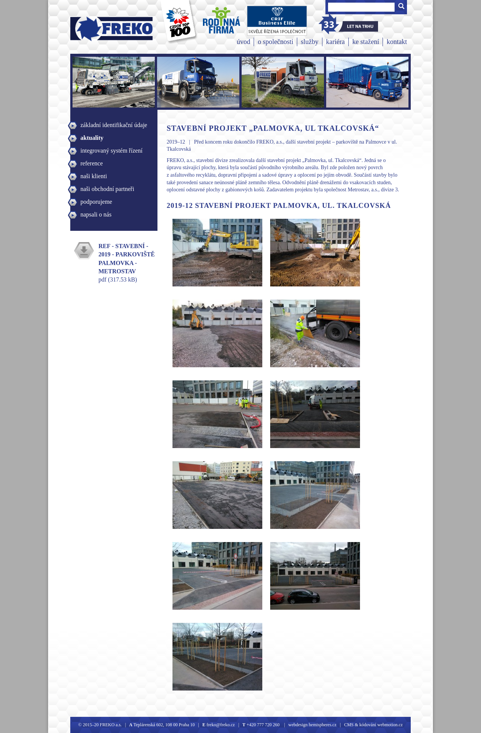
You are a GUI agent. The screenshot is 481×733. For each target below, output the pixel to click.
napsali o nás (96, 214)
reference (91, 163)
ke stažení (365, 41)
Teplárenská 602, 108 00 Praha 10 (164, 724)
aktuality (91, 138)
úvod (243, 41)
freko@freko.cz (220, 724)
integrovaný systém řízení (111, 150)
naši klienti (93, 176)
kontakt (397, 41)
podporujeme (96, 201)
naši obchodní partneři (107, 189)
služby (310, 41)
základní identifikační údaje (113, 125)
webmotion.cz (390, 724)
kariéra (335, 41)
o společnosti (275, 41)
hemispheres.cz (322, 724)
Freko (86, 29)
